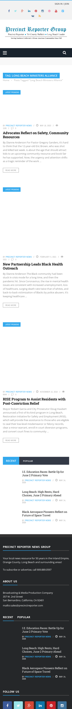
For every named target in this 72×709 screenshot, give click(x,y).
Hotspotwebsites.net (34, 703)
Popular (28, 411)
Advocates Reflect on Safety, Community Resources (36, 135)
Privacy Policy (35, 697)
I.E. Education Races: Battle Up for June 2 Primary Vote (43, 424)
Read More (10, 170)
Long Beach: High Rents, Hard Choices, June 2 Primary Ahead (41, 444)
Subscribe (55, 694)
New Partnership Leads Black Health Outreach (33, 238)
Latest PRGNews (12, 92)
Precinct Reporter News (19, 125)
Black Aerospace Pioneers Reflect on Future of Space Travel (44, 464)
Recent (11, 411)
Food (44, 694)
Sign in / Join (62, 3)
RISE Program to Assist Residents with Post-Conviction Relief (34, 351)
